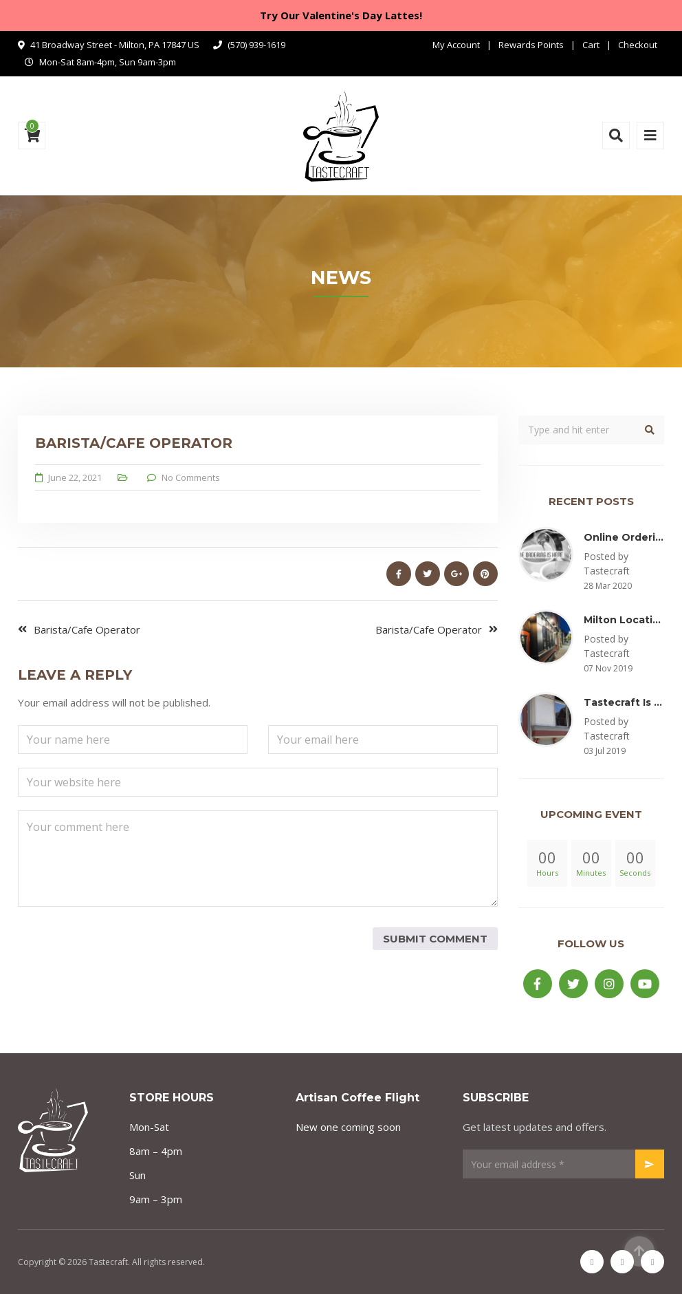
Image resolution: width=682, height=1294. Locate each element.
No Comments (191, 477)
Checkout (637, 45)
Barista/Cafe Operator (87, 629)
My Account (456, 45)
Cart (591, 45)
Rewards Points (531, 45)
